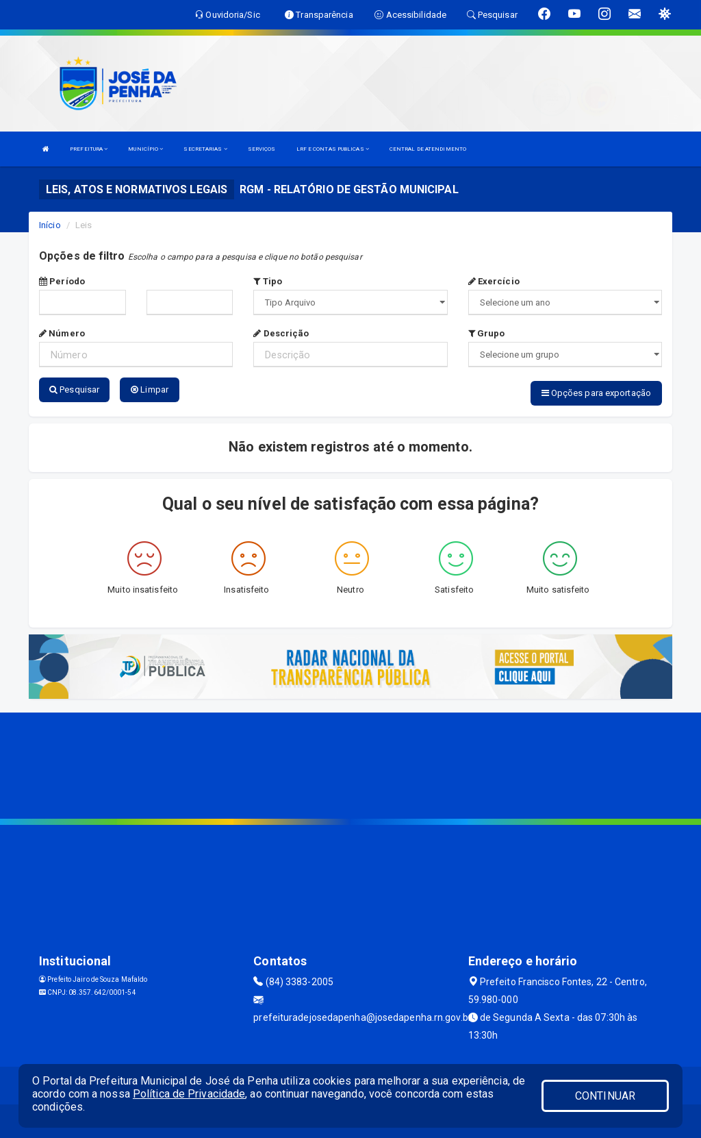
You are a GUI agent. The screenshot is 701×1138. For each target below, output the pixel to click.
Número (62, 333)
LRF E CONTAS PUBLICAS (332, 149)
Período (62, 281)
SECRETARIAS (205, 149)
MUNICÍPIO (145, 149)
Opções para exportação (596, 393)
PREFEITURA (88, 149)
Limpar (149, 389)
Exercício (494, 281)
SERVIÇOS (262, 149)
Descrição (281, 333)
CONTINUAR (605, 1095)
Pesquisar (74, 389)
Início (50, 225)
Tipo (267, 281)
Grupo (486, 333)
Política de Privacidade (189, 1093)
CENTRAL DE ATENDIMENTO (428, 149)
